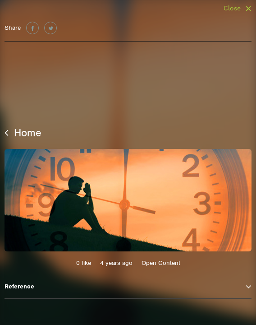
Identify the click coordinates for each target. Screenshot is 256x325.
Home (23, 132)
